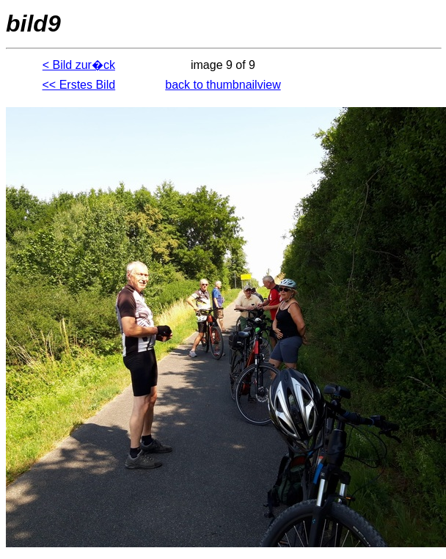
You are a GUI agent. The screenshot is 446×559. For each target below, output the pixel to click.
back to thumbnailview (222, 84)
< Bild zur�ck (79, 65)
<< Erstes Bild (79, 84)
